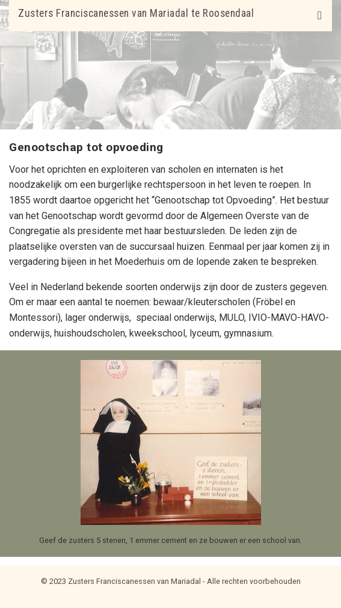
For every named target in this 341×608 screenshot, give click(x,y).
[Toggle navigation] (319, 15)
